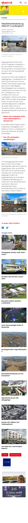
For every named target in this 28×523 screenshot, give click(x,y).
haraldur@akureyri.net (8, 31)
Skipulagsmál (15, 455)
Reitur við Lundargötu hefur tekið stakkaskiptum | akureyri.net (14, 118)
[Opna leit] (20, 2)
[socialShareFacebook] (2, 228)
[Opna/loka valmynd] (25, 2)
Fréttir (4, 455)
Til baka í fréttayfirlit (10, 223)
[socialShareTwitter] (7, 228)
